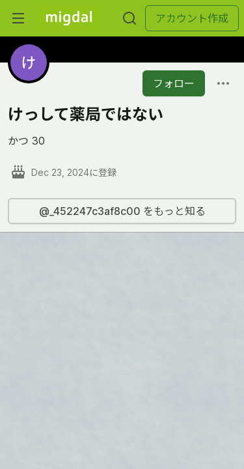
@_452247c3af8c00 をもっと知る (122, 211)
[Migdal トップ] (69, 18)
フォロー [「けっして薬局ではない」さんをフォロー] (174, 83)
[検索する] (129, 18)
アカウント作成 (192, 18)
